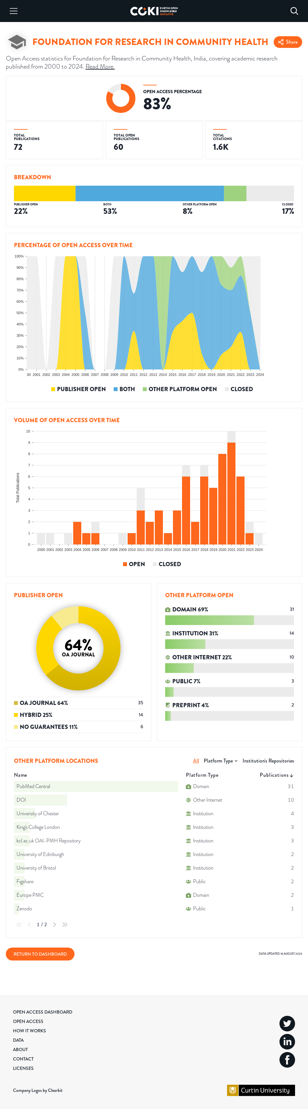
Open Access (28, 1021)
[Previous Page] (29, 924)
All (196, 760)
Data (18, 1040)
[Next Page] (54, 924)
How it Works (29, 1030)
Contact (23, 1059)
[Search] (294, 11)
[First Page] (19, 924)
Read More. (100, 66)
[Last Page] (65, 924)
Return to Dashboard (40, 954)
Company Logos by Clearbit (38, 1090)
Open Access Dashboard (42, 1012)
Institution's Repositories (268, 760)
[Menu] (13, 11)
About (20, 1049)
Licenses (23, 1068)
